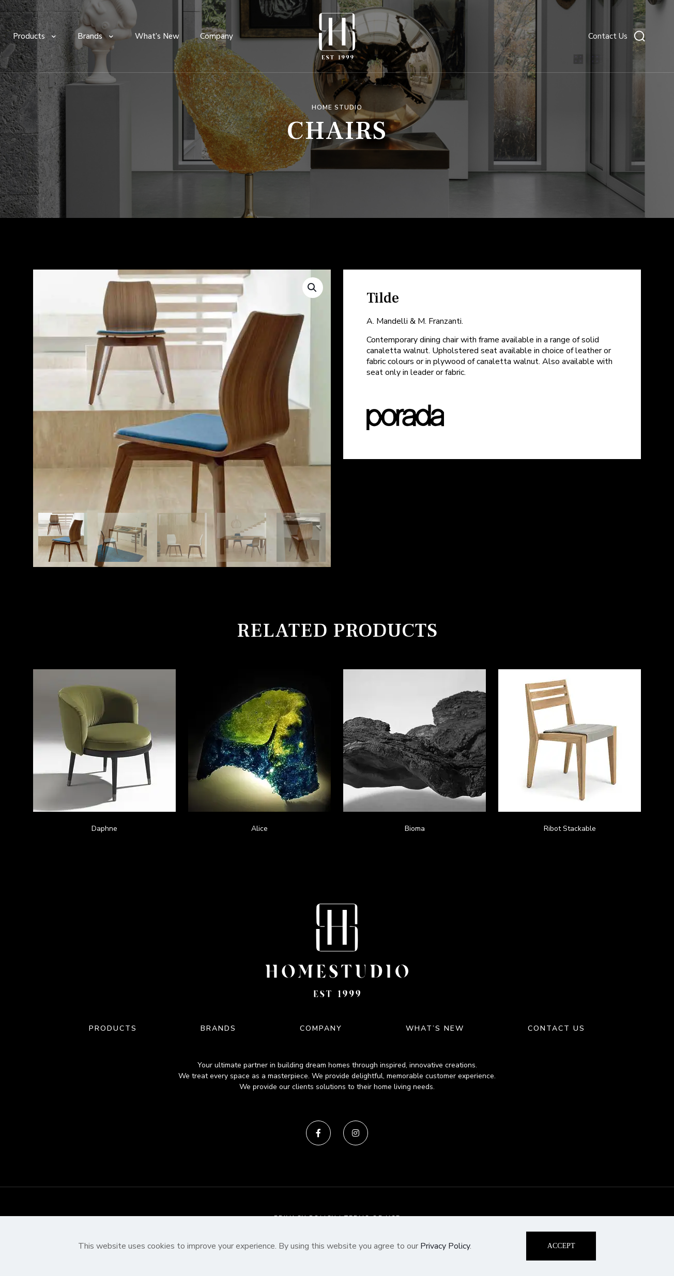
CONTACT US (556, 1028)
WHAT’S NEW (435, 1028)
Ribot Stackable (570, 828)
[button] (312, 287)
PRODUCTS (113, 1028)
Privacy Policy (445, 1246)
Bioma (415, 828)
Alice (259, 828)
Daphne (104, 828)
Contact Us (607, 36)
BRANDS (218, 1028)
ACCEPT (561, 1246)
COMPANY (321, 1028)
